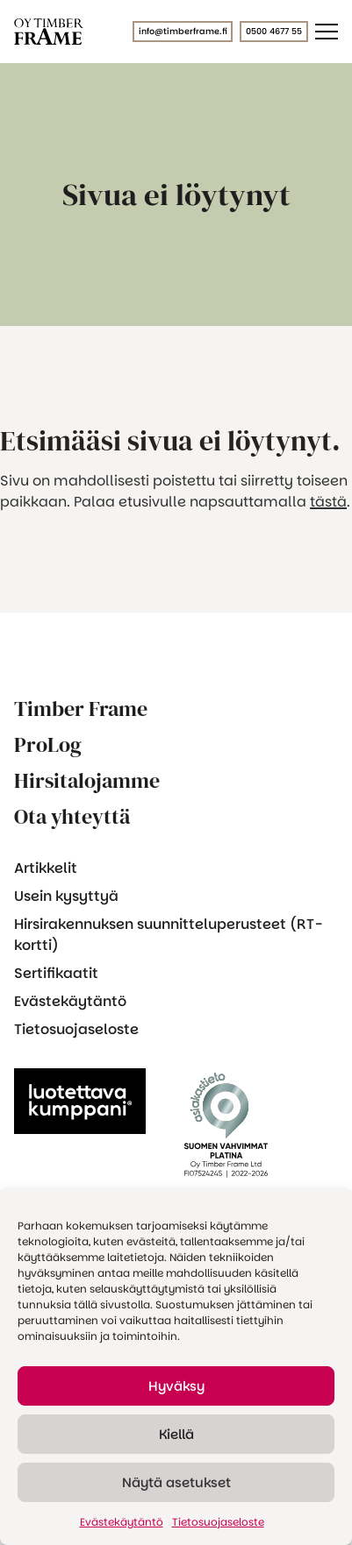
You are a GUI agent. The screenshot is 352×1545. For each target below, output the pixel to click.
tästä (328, 502)
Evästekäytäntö (121, 1521)
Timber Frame (80, 708)
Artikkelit (45, 868)
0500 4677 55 (274, 31)
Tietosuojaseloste (218, 1521)
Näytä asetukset (176, 1482)
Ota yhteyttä (72, 816)
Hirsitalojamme (87, 780)
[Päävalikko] (326, 31)
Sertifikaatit (56, 973)
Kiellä (176, 1434)
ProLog (48, 744)
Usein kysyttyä (66, 896)
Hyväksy (176, 1386)
